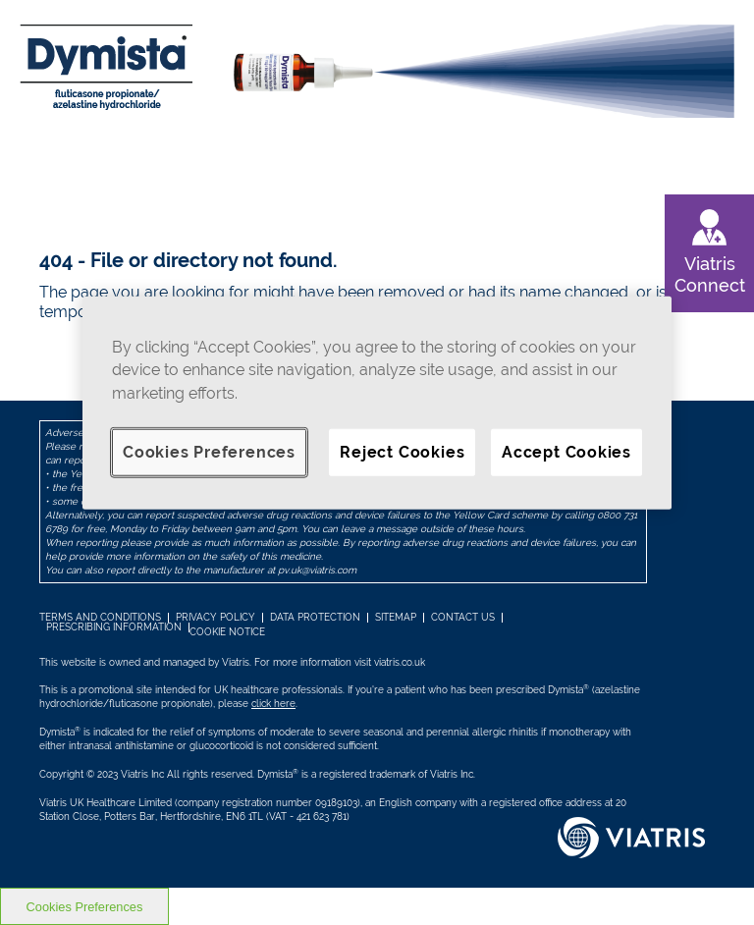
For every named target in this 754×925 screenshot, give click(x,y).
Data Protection (315, 617)
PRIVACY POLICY (215, 617)
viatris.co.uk (399, 662)
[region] (377, 403)
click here (273, 703)
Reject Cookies (402, 452)
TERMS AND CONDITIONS (100, 617)
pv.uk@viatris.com (317, 570)
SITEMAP (395, 617)
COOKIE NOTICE (227, 631)
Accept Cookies (566, 452)
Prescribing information (114, 627)
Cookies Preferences (209, 452)
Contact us (463, 617)
